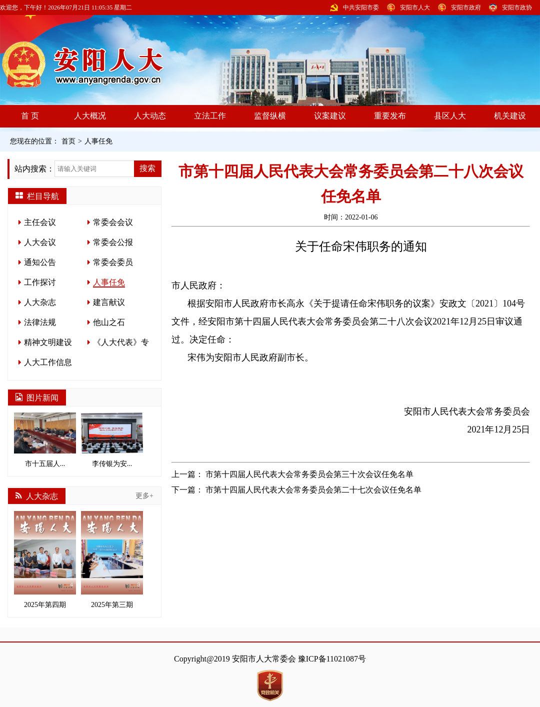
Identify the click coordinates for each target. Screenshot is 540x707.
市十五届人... (45, 440)
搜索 (148, 168)
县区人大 (450, 116)
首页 (69, 141)
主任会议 (40, 222)
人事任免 (98, 141)
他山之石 (109, 322)
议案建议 (330, 116)
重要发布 (390, 116)
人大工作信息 (48, 362)
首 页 (30, 116)
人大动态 (150, 116)
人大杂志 (40, 302)
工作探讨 (40, 282)
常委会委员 (113, 262)
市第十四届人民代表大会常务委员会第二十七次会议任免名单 (314, 490)
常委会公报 (113, 242)
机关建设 (510, 116)
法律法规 (40, 322)
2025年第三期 (112, 559)
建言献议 (109, 302)
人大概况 (90, 116)
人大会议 (40, 242)
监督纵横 (270, 116)
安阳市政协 (517, 7)
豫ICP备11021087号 (332, 658)
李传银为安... (112, 440)
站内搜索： (34, 168)
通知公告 (40, 262)
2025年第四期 (45, 559)
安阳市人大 (415, 7)
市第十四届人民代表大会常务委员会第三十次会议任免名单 (310, 474)
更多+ (145, 496)
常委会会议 (113, 222)
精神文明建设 (48, 342)
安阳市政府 (466, 7)
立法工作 (210, 116)
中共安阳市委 (361, 7)
